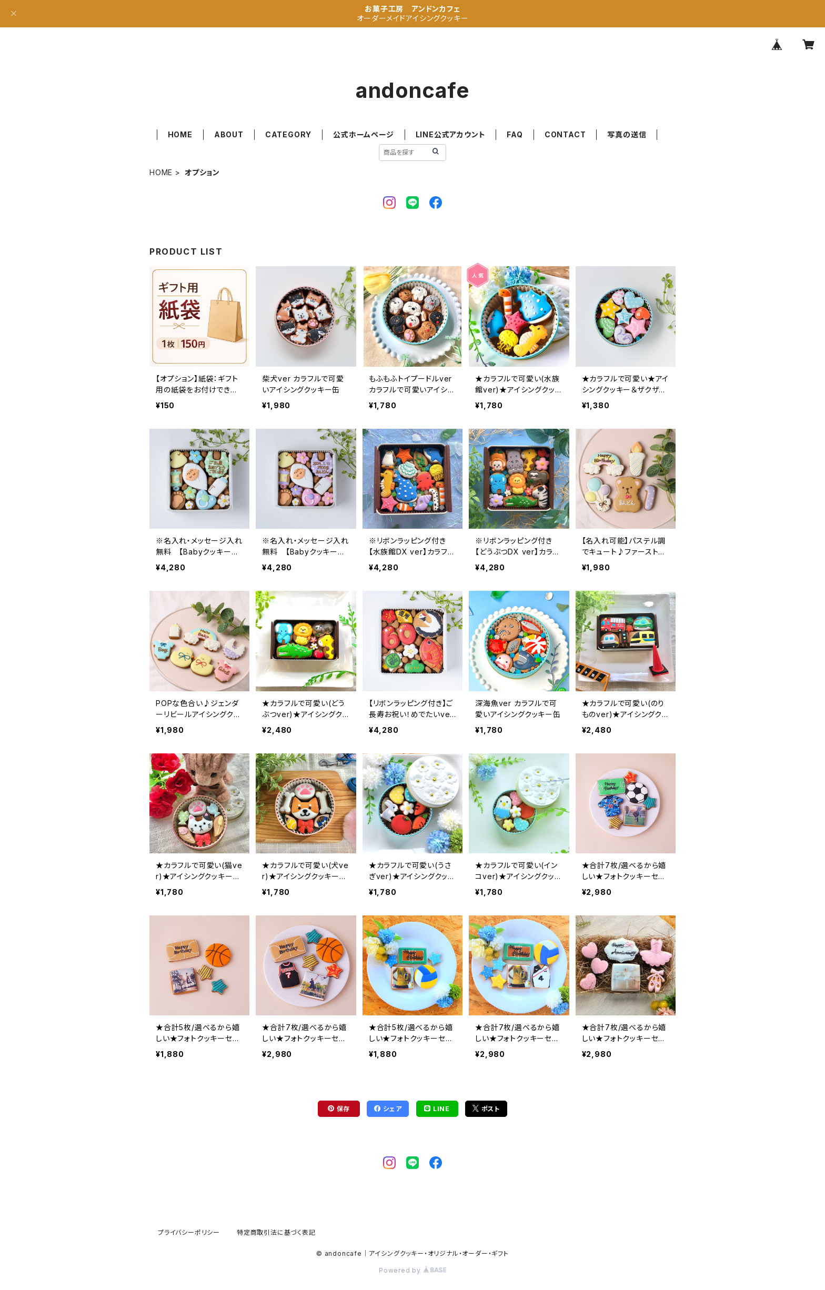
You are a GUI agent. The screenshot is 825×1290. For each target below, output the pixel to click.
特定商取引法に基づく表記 (276, 1232)
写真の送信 (626, 134)
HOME (180, 134)
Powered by (412, 1270)
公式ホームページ (363, 134)
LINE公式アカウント (451, 134)
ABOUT (229, 134)
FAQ (514, 134)
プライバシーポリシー (189, 1232)
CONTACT (565, 134)
